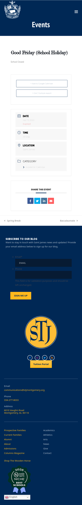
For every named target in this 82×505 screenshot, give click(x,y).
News (46, 443)
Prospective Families (15, 430)
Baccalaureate (69, 221)
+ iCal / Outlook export (42, 93)
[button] (76, 11)
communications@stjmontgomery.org (24, 389)
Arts (45, 439)
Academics (49, 430)
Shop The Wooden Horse (17, 460)
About (7, 443)
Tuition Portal (41, 364)
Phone (18, 268)
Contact (47, 453)
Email (18, 256)
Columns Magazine (14, 453)
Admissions (10, 448)
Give (45, 448)
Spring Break (12, 221)
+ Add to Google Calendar (41, 83)
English (11, 497)
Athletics (47, 434)
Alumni (8, 439)
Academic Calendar (34, 167)
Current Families (13, 434)
